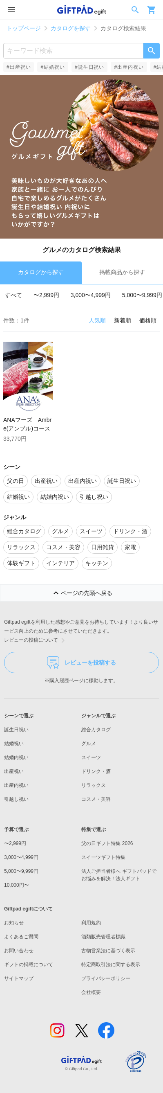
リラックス (93, 785)
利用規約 (91, 923)
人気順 (97, 320)
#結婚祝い (52, 67)
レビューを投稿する (81, 662)
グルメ (88, 743)
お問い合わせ (18, 950)
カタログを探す (71, 28)
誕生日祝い (16, 729)
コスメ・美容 (96, 799)
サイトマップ (18, 978)
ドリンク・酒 (96, 771)
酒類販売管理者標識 (103, 937)
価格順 (147, 320)
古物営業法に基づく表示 (108, 950)
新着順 (122, 320)
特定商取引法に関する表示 (110, 964)
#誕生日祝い (89, 67)
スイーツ (91, 757)
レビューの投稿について (36, 640)
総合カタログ (96, 729)
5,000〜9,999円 (142, 295)
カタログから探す (41, 272)
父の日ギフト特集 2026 (107, 843)
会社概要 (91, 992)
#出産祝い (19, 67)
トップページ (24, 28)
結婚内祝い (16, 757)
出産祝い (14, 771)
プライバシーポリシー (105, 978)
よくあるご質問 (21, 937)
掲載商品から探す (122, 272)
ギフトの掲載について (28, 964)
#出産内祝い (128, 67)
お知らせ (14, 923)
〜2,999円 (46, 295)
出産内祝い (16, 785)
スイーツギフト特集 (103, 857)
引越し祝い (16, 799)
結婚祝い (14, 743)
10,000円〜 (16, 885)
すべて (13, 295)
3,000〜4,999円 (91, 295)
